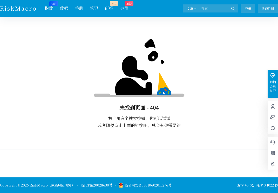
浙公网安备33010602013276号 (145, 185)
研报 (109, 6)
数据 (64, 8)
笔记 (94, 8)
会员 (124, 6)
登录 (248, 8)
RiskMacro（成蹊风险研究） (52, 185)
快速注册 (268, 8)
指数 (49, 6)
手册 (79, 8)
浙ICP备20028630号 (96, 185)
